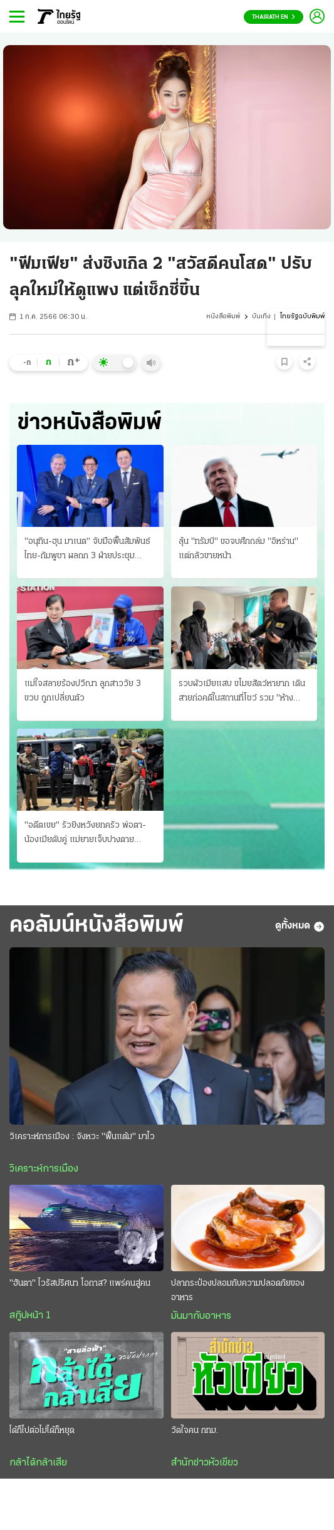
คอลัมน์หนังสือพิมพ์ (96, 926)
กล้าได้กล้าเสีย (38, 1463)
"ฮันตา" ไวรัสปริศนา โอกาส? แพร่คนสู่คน (79, 1283)
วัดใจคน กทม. (194, 1430)
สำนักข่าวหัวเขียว (204, 1463)
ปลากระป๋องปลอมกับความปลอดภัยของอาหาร (238, 1291)
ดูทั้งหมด (300, 926)
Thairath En (273, 17)
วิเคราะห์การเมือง (43, 1169)
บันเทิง (261, 316)
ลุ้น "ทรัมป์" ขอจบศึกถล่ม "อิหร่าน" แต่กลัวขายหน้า (238, 549)
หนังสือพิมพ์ (223, 316)
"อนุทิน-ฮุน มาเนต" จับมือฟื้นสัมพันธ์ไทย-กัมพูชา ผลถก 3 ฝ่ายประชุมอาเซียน (87, 550)
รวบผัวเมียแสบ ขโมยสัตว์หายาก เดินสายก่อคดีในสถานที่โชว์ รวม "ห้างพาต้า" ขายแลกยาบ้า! (242, 692)
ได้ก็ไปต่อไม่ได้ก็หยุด (42, 1430)
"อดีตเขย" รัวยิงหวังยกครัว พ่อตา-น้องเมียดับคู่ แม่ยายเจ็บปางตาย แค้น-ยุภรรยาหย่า (85, 834)
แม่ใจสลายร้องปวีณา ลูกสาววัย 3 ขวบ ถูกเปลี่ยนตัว (82, 691)
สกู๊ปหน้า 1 (30, 1316)
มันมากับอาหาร (201, 1316)
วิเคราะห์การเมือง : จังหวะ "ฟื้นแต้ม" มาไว (82, 1137)
